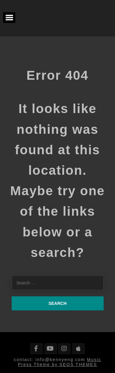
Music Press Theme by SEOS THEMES (59, 362)
